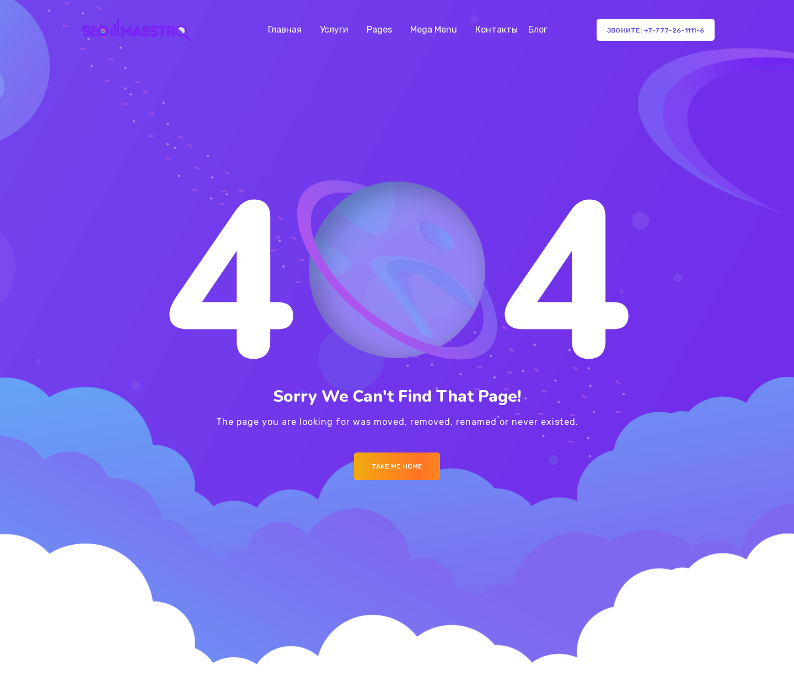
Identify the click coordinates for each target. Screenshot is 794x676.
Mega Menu (433, 29)
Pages (379, 29)
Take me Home (397, 466)
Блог (538, 29)
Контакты (496, 29)
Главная (285, 29)
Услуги (334, 29)
